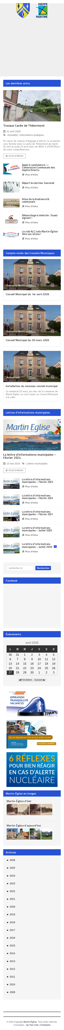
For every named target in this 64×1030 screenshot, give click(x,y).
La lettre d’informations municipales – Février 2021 (37, 513)
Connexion (45, 1025)
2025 (11, 867)
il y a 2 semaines (47, 286)
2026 (11, 860)
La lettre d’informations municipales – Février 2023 (37, 480)
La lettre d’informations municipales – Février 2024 (29, 456)
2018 (11, 922)
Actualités (12, 135)
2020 (11, 906)
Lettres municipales (37, 463)
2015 (11, 945)
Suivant (38, 679)
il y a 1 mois (49, 378)
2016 (11, 937)
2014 (11, 953)
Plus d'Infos (14, 156)
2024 (11, 875)
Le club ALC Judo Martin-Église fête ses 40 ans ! (40, 232)
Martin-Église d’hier (19, 801)
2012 (11, 969)
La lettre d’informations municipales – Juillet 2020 (37, 529)
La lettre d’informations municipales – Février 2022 (37, 496)
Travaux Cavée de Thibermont (24, 125)
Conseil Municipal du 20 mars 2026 (27, 340)
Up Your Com (32, 1025)
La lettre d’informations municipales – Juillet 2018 (37, 545)
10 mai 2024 (11, 463)
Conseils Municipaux (20, 285)
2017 (11, 930)
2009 (11, 992)
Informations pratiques (31, 135)
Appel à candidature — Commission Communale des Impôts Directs (38, 167)
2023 (11, 883)
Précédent (26, 679)
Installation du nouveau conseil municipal (32, 386)
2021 (11, 899)
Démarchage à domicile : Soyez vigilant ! (40, 216)
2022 (11, 891)
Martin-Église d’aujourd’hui (24, 825)
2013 (11, 961)
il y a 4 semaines (47, 332)
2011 (11, 976)
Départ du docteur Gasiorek (38, 183)
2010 (11, 984)
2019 (11, 914)
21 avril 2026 (12, 131)
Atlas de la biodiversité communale (35, 200)
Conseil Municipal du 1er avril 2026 (27, 294)
